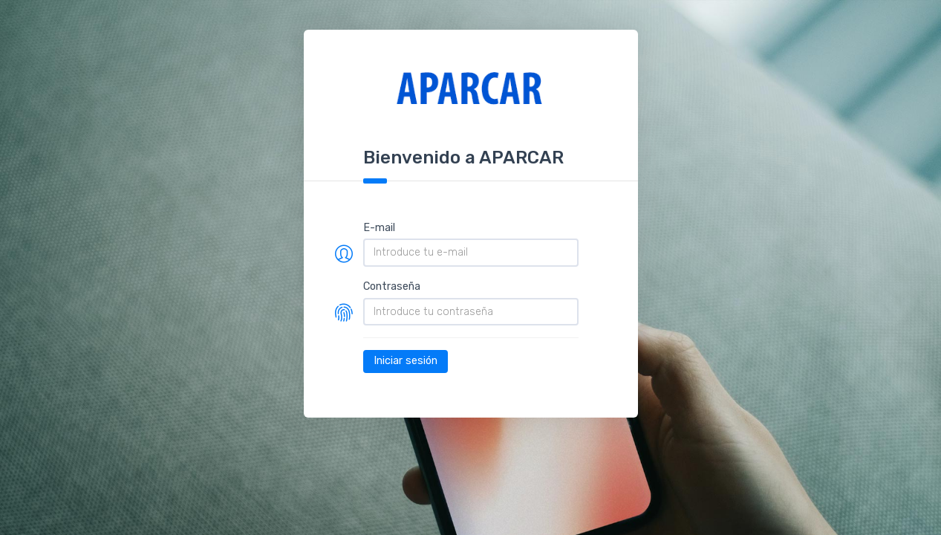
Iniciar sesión (405, 360)
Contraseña (391, 286)
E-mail (379, 227)
